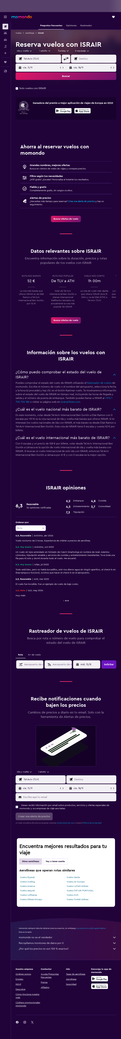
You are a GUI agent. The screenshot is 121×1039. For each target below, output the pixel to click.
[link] (66, 219)
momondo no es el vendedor (67, 937)
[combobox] (63, 51)
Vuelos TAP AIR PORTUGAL (80, 891)
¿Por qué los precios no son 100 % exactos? (67, 949)
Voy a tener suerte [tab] (55, 861)
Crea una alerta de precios (81, 201)
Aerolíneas (29, 33)
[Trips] (5, 62)
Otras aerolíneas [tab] (30, 861)
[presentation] (82, 110)
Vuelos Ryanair (27, 877)
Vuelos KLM (72, 895)
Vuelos (18, 33)
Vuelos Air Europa (75, 882)
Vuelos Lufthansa (28, 895)
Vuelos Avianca (27, 886)
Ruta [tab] (20, 655)
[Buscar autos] (5, 40)
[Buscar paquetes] (5, 46)
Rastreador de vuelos (99, 383)
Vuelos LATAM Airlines (77, 886)
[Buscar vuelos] (5, 26)
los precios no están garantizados (91, 928)
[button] (5, 16)
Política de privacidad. (92, 823)
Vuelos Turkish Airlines (77, 899)
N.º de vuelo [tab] (34, 655)
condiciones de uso (65, 823)
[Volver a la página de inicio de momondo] (21, 16)
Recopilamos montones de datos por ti (67, 943)
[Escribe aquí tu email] (69, 797)
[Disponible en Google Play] (63, 111)
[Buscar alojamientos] (5, 33)
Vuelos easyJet (27, 891)
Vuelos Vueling (27, 882)
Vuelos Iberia (73, 877)
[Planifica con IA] (5, 53)
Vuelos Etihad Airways (31, 899)
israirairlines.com (70, 402)
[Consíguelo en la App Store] (99, 986)
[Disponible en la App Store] (82, 111)
